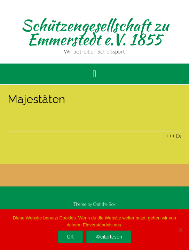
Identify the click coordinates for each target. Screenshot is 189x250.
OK (70, 237)
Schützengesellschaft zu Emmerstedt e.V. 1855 (94, 32)
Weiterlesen (108, 237)
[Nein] (180, 229)
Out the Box (104, 204)
